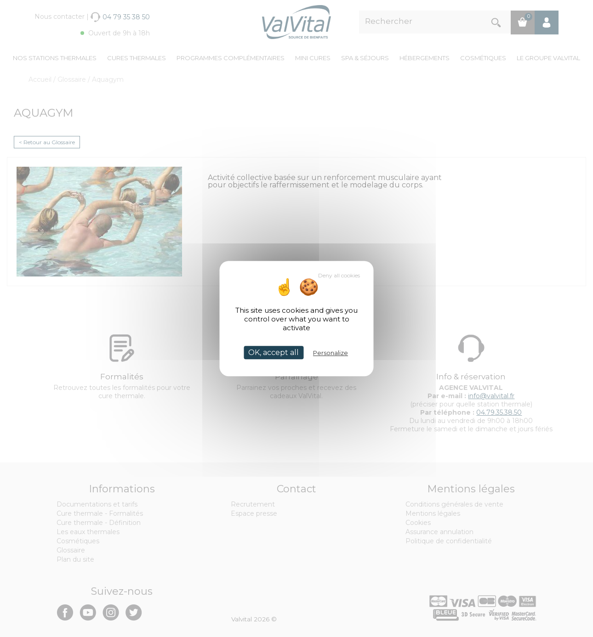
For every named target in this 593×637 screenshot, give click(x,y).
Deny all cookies (339, 275)
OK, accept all (273, 352)
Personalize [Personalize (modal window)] (330, 352)
